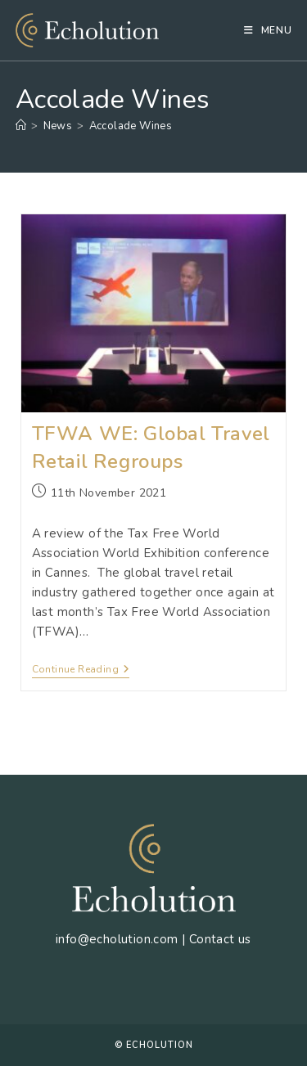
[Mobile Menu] (268, 30)
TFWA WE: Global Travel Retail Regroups (151, 448)
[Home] (21, 126)
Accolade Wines (131, 126)
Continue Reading (81, 670)
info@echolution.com (117, 939)
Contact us (220, 939)
